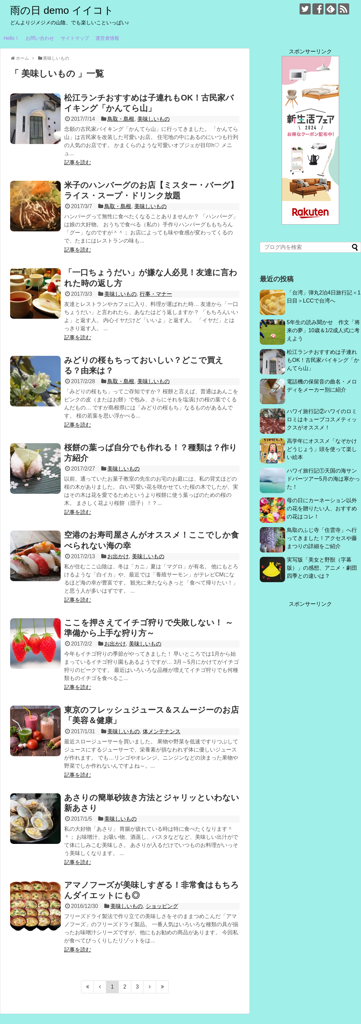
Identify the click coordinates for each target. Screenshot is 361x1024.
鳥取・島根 (120, 119)
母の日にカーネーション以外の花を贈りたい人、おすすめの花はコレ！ (322, 508)
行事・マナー (156, 294)
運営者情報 (107, 38)
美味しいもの (153, 119)
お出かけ (118, 556)
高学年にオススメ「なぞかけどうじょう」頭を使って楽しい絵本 (322, 449)
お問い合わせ (40, 38)
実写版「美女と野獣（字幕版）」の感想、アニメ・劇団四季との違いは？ (322, 568)
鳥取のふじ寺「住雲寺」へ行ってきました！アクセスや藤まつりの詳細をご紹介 (322, 538)
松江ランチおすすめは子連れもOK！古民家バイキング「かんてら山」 (323, 360)
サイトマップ (75, 38)
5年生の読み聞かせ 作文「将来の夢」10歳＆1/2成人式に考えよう (323, 330)
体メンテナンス (161, 731)
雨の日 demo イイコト (62, 10)
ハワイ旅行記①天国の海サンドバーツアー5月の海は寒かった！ (323, 479)
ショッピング (162, 906)
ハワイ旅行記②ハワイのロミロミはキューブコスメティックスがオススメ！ (322, 419)
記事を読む (77, 162)
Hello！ (11, 38)
